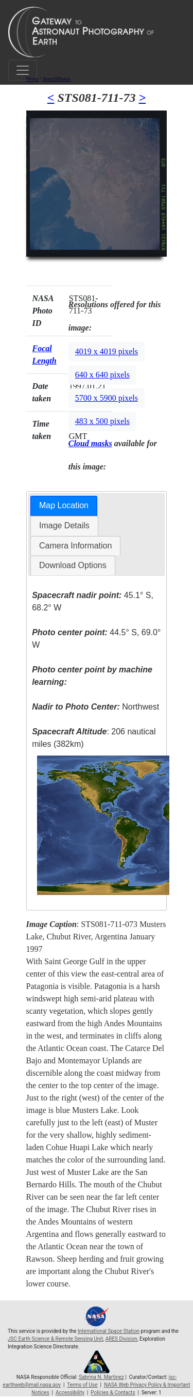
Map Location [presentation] (64, 505)
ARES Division (121, 1339)
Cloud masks (90, 443)
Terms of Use (82, 1385)
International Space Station (108, 1331)
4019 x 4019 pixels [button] (106, 351)
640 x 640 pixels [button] (102, 374)
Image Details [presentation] (64, 525)
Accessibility (70, 1392)
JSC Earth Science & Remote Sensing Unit (55, 1339)
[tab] (63, 506)
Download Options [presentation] (73, 565)
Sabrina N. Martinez (101, 1377)
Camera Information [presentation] (75, 545)
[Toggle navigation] (22, 70)
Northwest (95, 706)
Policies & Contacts (113, 1392)
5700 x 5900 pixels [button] (106, 398)
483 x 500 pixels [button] (102, 421)
